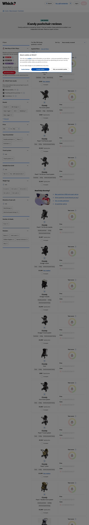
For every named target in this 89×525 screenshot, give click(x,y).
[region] (45, 62)
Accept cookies (40, 69)
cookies (29, 58)
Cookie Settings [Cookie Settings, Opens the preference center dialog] (25, 69)
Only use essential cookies (60, 69)
